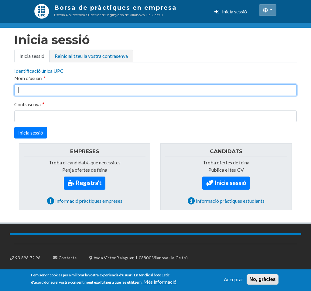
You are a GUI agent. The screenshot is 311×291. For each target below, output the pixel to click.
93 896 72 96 (27, 257)
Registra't (88, 182)
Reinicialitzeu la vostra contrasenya (91, 56)
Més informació (159, 283)
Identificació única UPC (38, 71)
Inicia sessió (234, 11)
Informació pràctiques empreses (88, 201)
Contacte (68, 257)
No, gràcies (262, 280)
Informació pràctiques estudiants (230, 201)
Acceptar (233, 281)
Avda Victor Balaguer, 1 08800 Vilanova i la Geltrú (141, 257)
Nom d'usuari (28, 78)
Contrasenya (27, 104)
